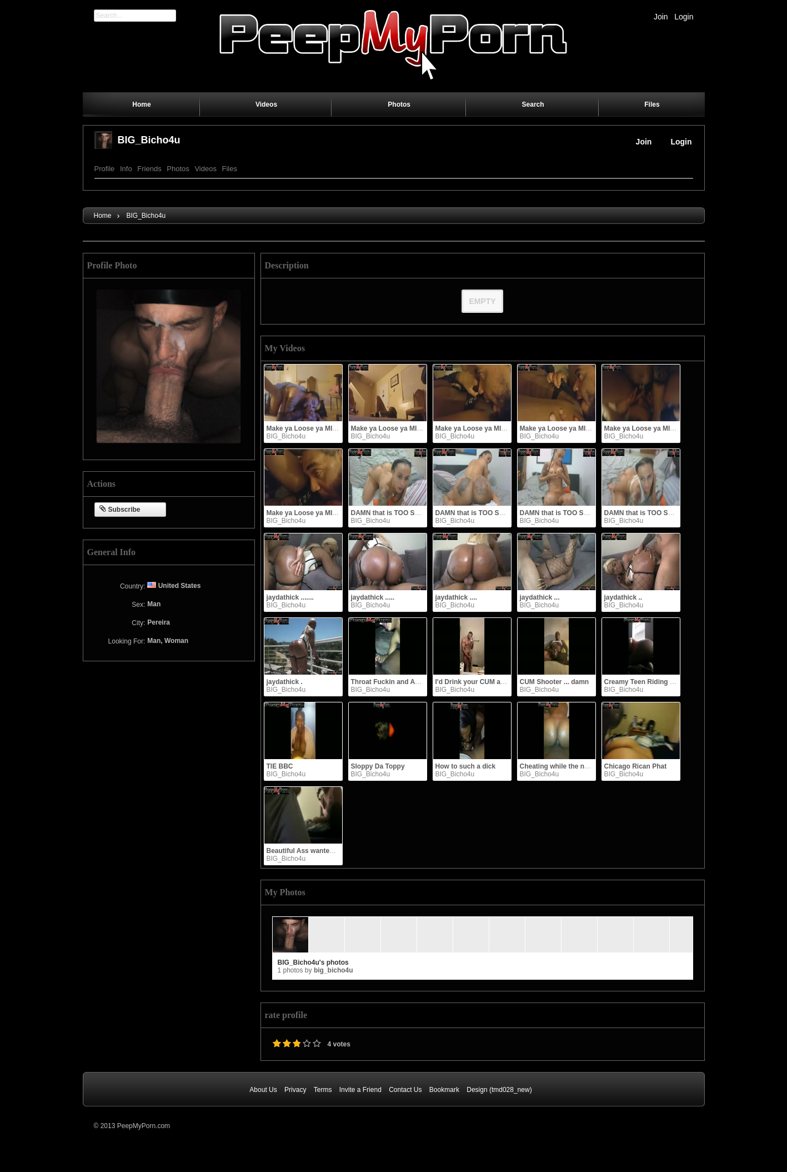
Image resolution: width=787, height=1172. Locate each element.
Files (229, 168)
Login (683, 16)
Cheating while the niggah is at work (577, 766)
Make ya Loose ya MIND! (305, 513)
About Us (263, 1090)
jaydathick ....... (290, 597)
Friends (149, 168)
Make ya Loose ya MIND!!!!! (394, 428)
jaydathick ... (540, 597)
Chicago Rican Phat (635, 766)
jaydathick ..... (373, 597)
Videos (205, 168)
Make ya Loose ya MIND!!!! (477, 428)
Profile (104, 168)
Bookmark (444, 1090)
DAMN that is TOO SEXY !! (561, 513)
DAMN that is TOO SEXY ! (644, 513)
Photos (178, 168)
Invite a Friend (360, 1090)
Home (103, 216)
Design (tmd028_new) (499, 1090)
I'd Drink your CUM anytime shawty (491, 682)
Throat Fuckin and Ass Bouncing (403, 682)
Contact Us (405, 1090)
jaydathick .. (623, 597)
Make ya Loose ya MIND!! (644, 428)
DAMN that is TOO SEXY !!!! (395, 513)
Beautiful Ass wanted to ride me (317, 851)
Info (126, 168)
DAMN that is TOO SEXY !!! (478, 513)
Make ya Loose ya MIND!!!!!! (311, 428)
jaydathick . (285, 682)
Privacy (295, 1090)
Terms (323, 1090)
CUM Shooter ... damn (554, 682)
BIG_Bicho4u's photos (313, 962)
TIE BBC (280, 766)
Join (661, 16)
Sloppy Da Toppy (378, 766)
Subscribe (120, 509)
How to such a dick (465, 766)
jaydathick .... (456, 597)
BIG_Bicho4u (149, 140)
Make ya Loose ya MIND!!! (561, 428)
